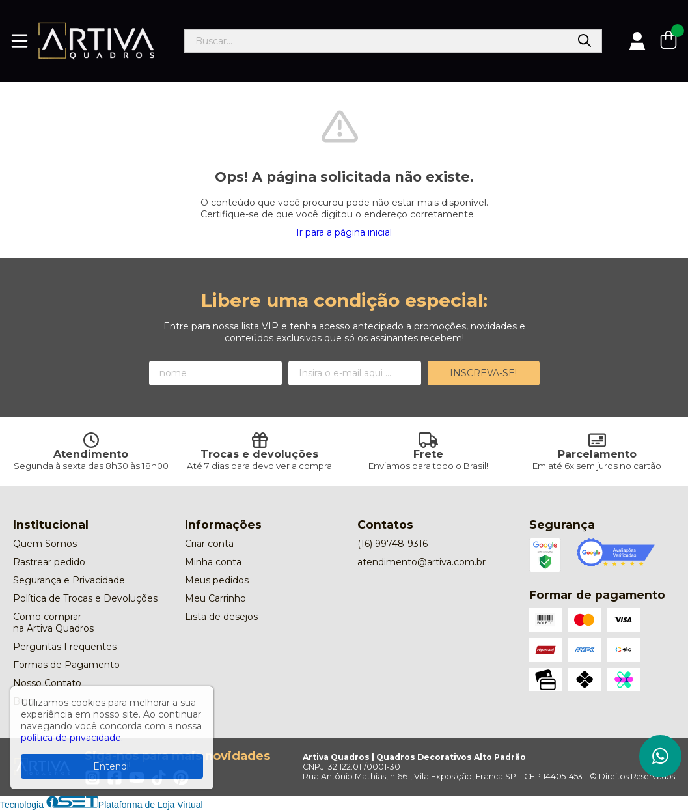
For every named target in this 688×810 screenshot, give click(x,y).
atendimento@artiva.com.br (421, 562)
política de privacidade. (72, 738)
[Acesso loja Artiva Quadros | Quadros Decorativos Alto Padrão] (637, 41)
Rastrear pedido (49, 562)
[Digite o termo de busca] (376, 41)
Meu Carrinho (215, 598)
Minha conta (213, 562)
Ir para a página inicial (344, 232)
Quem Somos (45, 544)
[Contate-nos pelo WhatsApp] (660, 756)
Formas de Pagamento (66, 665)
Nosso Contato (47, 683)
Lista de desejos (221, 616)
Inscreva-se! (483, 373)
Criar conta (209, 544)
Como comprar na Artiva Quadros (53, 622)
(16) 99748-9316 (392, 544)
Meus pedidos (217, 580)
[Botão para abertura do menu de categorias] (19, 41)
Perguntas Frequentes (65, 646)
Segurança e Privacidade (69, 580)
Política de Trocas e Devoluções (85, 598)
